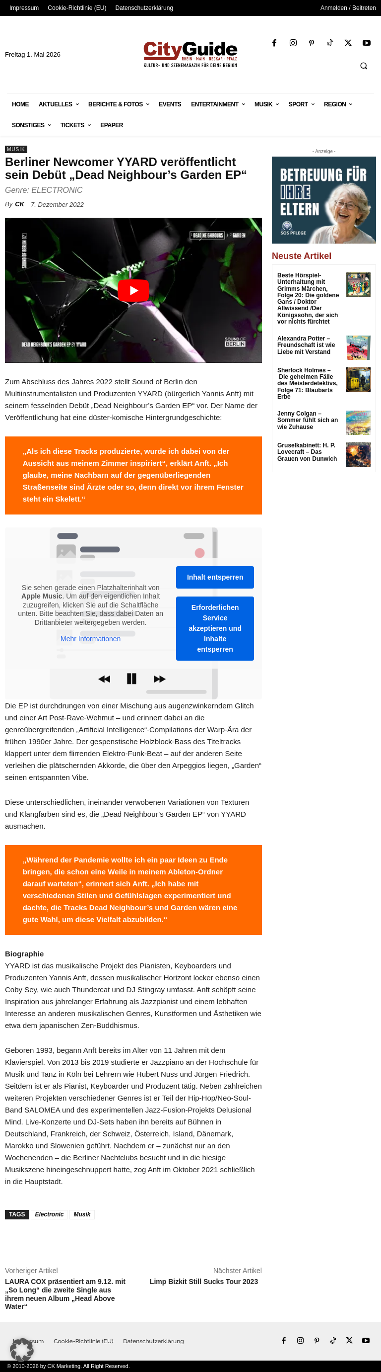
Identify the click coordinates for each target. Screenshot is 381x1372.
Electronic (49, 1214)
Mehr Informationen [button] (91, 639)
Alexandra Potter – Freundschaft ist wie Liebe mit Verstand (306, 345)
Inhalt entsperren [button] (215, 577)
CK (19, 204)
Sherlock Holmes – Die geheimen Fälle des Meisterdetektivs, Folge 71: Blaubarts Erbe (307, 383)
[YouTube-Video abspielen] (133, 290)
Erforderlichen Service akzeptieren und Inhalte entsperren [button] (215, 628)
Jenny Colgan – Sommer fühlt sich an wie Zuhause (307, 419)
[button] (363, 65)
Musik (16, 149)
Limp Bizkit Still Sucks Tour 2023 (206, 1282)
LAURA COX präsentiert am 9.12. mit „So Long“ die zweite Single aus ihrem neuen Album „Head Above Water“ (65, 1294)
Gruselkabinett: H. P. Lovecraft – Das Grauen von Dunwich (307, 451)
